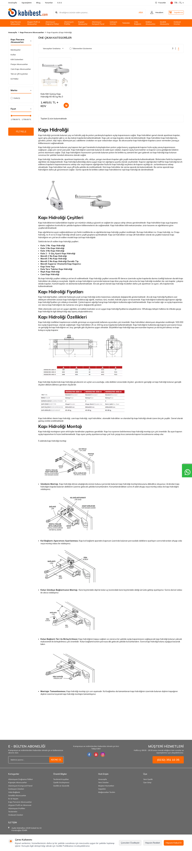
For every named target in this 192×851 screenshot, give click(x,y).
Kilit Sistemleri (17, 59)
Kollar (13, 54)
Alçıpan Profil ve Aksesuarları (33, 23)
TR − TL (177, 3)
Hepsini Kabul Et (174, 842)
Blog (38, 3)
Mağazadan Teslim (106, 792)
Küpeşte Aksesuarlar (82, 23)
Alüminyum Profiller (69, 23)
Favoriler (160, 3)
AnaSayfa (12, 3)
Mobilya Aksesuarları (150, 23)
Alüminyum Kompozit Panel (98, 23)
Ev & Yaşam (13, 799)
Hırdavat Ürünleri (177, 23)
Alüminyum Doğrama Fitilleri (52, 23)
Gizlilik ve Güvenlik (61, 786)
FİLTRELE (21, 131)
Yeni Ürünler (103, 782)
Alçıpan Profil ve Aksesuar (19, 805)
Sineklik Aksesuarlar (164, 23)
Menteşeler (16, 50)
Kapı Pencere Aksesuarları (15, 23)
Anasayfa (12, 32)
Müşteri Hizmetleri (106, 786)
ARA (137, 12)
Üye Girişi (147, 782)
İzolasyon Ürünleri (113, 23)
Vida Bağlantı (137, 23)
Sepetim (102, 789)
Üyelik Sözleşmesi (61, 782)
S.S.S (59, 3)
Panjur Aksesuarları (19, 64)
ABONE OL (56, 759)
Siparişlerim (27, 3)
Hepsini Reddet (152, 842)
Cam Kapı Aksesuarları (21, 69)
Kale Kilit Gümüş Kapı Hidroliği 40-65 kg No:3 (52, 95)
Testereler (126, 23)
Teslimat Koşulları (61, 779)
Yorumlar (49, 3)
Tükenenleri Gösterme (80, 48)
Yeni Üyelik (148, 779)
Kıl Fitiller (14, 79)
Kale (15, 98)
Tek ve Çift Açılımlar (19, 74)
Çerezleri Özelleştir (130, 842)
